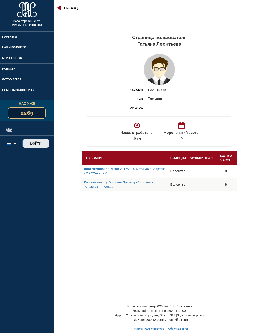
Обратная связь (178, 328)
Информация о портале (149, 328)
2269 (27, 113)
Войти (35, 143)
